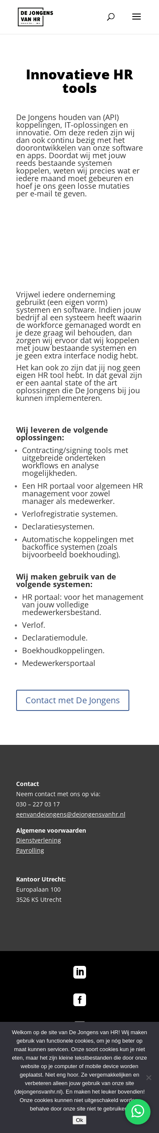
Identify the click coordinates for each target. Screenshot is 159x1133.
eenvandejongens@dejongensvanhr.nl (71, 814)
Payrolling (30, 850)
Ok (79, 1120)
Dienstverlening (38, 840)
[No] (148, 1077)
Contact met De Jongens (72, 700)
